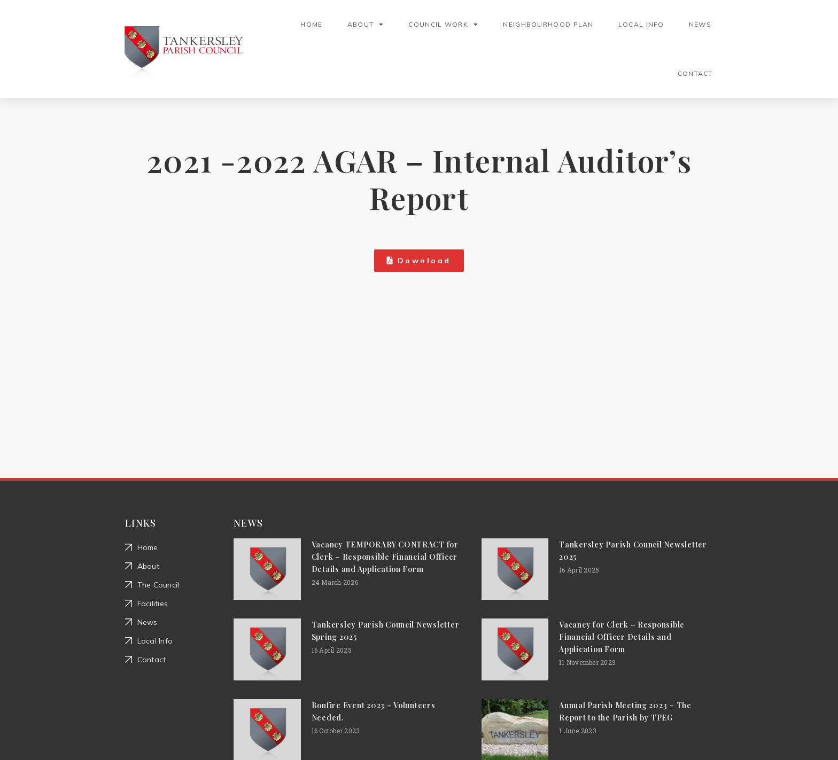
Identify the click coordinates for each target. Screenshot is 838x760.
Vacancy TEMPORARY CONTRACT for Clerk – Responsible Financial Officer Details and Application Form (385, 556)
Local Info (641, 24)
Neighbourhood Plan (548, 24)
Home (311, 24)
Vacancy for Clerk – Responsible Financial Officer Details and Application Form (622, 637)
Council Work (443, 24)
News (700, 24)
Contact (695, 73)
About (365, 24)
